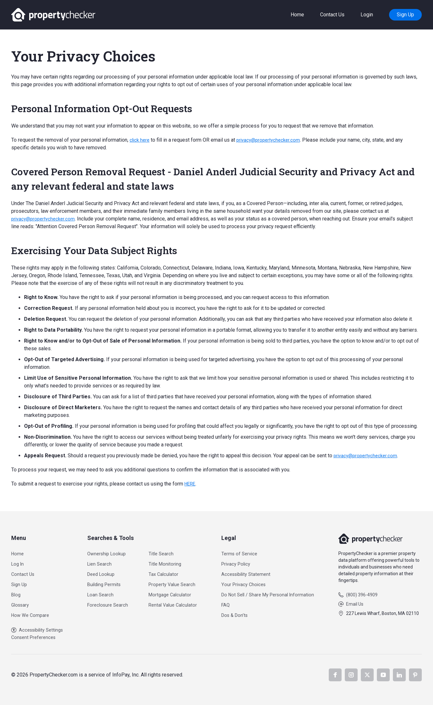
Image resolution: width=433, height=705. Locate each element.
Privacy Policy (236, 563)
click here (140, 140)
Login (367, 15)
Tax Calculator (166, 573)
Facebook (335, 674)
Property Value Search (176, 583)
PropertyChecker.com (53, 14)
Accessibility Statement (247, 573)
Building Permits (105, 583)
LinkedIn (399, 674)
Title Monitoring (168, 563)
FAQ (224, 604)
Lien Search (100, 563)
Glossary (21, 604)
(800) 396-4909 (362, 593)
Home (297, 15)
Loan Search (100, 594)
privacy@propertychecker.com (271, 140)
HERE (190, 484)
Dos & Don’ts (234, 614)
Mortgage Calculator (173, 594)
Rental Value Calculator (176, 604)
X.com (367, 674)
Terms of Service (239, 553)
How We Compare (31, 614)
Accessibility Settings (39, 629)
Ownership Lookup (108, 553)
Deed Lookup (102, 573)
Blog (16, 594)
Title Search (164, 553)
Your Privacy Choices (243, 583)
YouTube (383, 674)
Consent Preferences (35, 637)
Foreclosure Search (108, 604)
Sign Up (405, 15)
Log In (18, 563)
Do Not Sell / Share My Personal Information (270, 594)
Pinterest (415, 674)
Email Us (354, 603)
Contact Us (332, 15)
